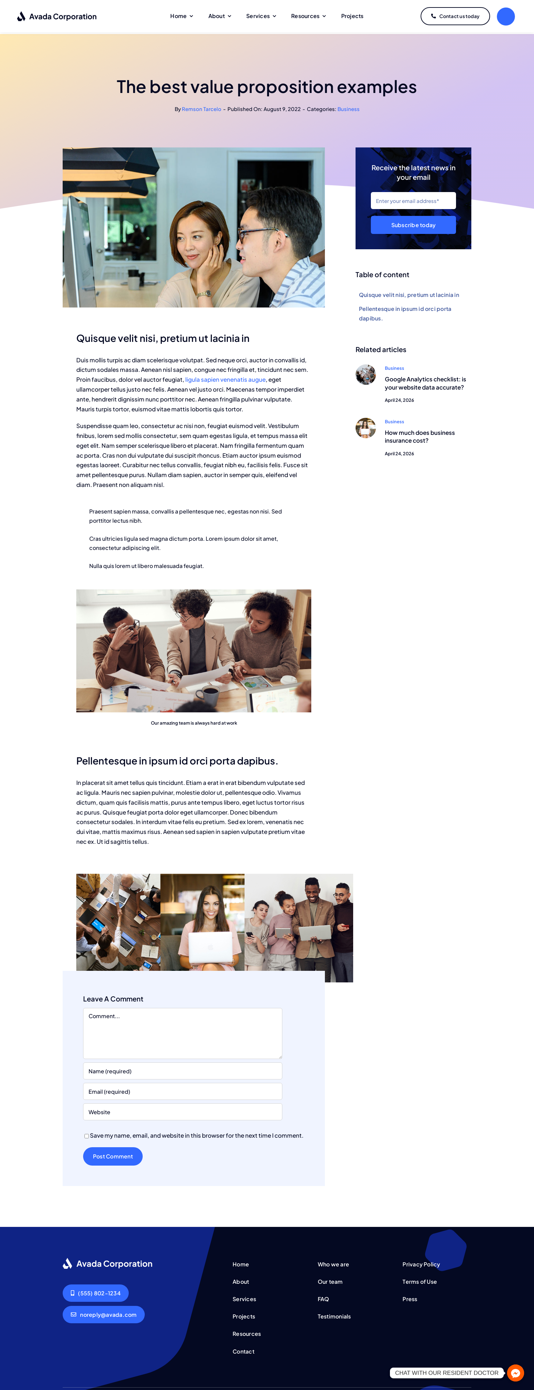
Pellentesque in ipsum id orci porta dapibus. (405, 312)
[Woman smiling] (366, 419)
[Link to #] (506, 16)
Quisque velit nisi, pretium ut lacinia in (409, 293)
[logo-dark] (57, 13)
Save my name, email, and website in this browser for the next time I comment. (196, 1134)
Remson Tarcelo (201, 107)
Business (348, 107)
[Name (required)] (182, 1069)
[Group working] (366, 365)
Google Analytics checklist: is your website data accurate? (425, 381)
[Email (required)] (182, 1090)
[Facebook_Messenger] (515, 1372)
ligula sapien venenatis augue (225, 378)
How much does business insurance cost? (420, 435)
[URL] (182, 1110)
